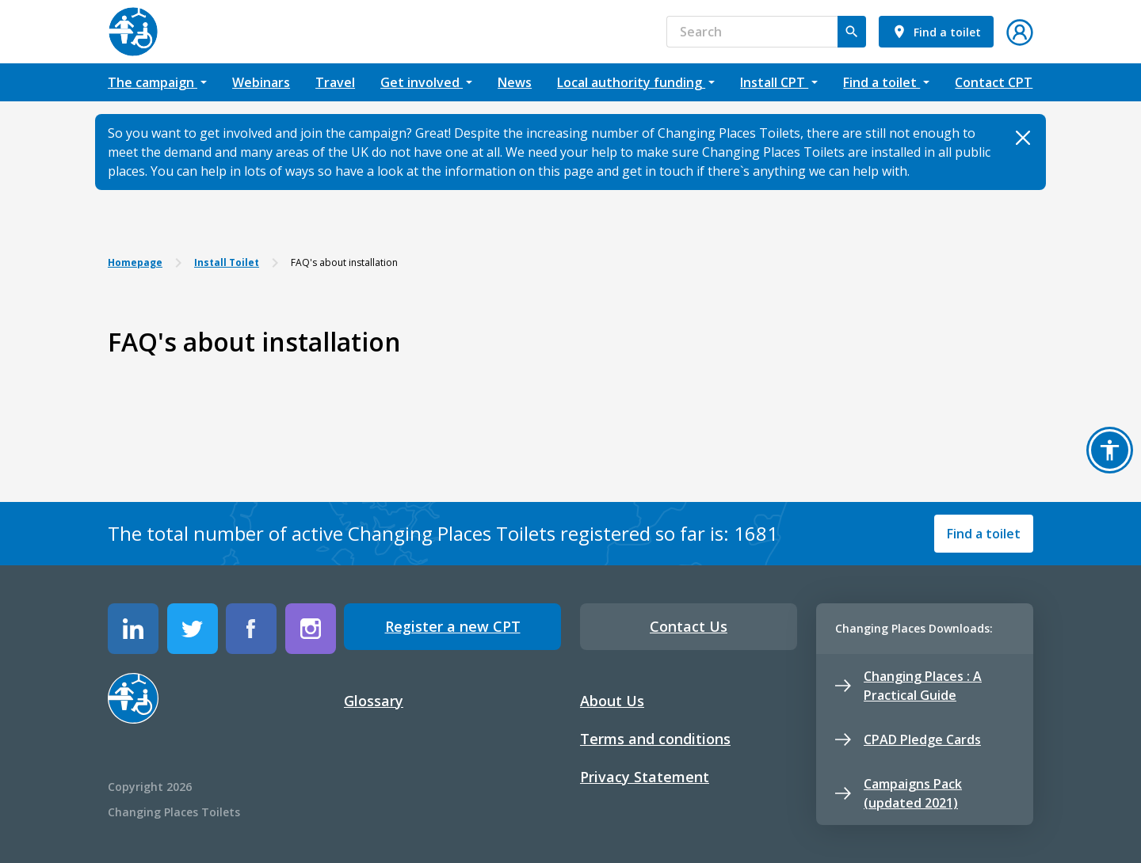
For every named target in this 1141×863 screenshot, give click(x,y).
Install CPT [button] (774, 82)
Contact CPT (993, 82)
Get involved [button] (421, 82)
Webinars (261, 82)
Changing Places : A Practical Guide (908, 685)
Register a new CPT (453, 626)
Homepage (135, 262)
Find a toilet (984, 533)
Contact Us (688, 626)
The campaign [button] (152, 82)
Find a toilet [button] (881, 82)
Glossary (373, 700)
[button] (1019, 30)
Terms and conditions (655, 738)
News (515, 82)
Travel (335, 82)
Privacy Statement (644, 776)
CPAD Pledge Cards (908, 739)
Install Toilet (226, 262)
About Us (612, 700)
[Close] (1022, 137)
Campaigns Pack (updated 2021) (898, 793)
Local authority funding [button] (631, 82)
